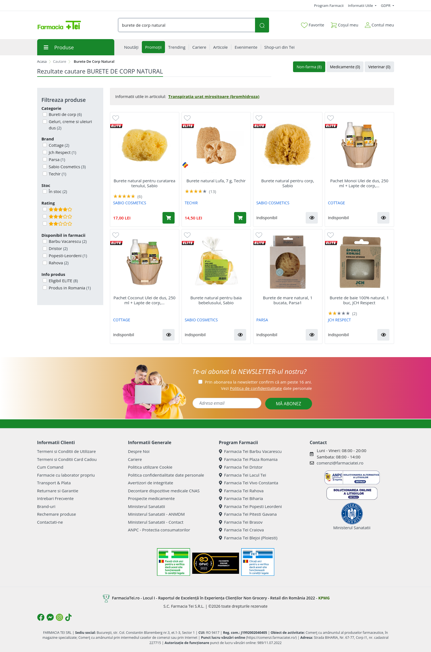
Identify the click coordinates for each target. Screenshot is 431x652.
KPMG (324, 598)
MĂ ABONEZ (288, 404)
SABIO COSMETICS (129, 202)
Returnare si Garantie (57, 490)
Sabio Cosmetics (67, 166)
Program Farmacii (328, 5)
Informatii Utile (361, 5)
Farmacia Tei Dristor (241, 467)
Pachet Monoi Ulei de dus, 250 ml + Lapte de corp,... (359, 183)
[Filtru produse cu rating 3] (45, 216)
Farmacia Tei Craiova (241, 530)
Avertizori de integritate (150, 482)
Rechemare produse (56, 514)
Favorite (312, 25)
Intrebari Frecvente (55, 498)
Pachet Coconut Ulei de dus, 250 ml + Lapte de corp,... (144, 300)
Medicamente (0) (345, 66)
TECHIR (191, 202)
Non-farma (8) (309, 66)
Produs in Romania (69, 287)
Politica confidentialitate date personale (166, 475)
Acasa (42, 61)
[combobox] (186, 25)
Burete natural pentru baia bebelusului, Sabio (216, 300)
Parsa (56, 159)
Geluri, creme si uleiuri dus (70, 125)
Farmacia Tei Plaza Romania (248, 459)
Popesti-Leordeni (67, 255)
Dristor (58, 248)
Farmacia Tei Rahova (241, 490)
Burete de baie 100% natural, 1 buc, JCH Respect (359, 300)
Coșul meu (344, 24)
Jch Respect (62, 152)
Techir (57, 173)
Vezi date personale (266, 388)
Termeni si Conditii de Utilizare (66, 451)
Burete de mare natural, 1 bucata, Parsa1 (288, 300)
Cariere (135, 459)
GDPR (386, 5)
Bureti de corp (65, 114)
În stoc (57, 191)
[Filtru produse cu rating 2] (45, 223)
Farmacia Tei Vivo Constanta (248, 482)
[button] (312, 218)
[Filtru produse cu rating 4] (45, 209)
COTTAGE (336, 202)
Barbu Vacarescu (67, 241)
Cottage (58, 145)
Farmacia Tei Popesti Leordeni (250, 506)
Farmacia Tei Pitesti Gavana (248, 514)
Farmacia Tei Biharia (241, 498)
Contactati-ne (50, 522)
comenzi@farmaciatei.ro (340, 463)
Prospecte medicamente (151, 498)
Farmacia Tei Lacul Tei (242, 475)
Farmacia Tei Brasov (241, 522)
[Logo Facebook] (40, 617)
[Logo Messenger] (50, 617)
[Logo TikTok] (68, 617)
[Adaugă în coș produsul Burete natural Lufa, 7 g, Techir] (240, 218)
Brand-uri (46, 506)
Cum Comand (50, 467)
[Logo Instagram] (59, 617)
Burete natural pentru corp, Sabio (287, 183)
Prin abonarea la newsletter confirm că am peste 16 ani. (258, 382)
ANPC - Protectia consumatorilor (159, 530)
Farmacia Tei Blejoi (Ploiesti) (248, 537)
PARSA (262, 319)
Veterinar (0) (379, 66)
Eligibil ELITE (63, 280)
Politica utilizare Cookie (150, 467)
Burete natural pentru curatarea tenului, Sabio (144, 183)
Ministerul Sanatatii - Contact (155, 522)
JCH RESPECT (339, 319)
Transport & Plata (54, 482)
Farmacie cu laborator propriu (66, 475)
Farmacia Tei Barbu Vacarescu (250, 451)
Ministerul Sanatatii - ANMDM (156, 514)
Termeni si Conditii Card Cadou (67, 459)
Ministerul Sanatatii (146, 506)
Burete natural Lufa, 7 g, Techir (216, 180)
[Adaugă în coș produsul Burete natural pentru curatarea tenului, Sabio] (168, 218)
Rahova (58, 262)
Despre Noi (139, 451)
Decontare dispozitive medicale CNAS (164, 490)
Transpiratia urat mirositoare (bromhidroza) (213, 96)
